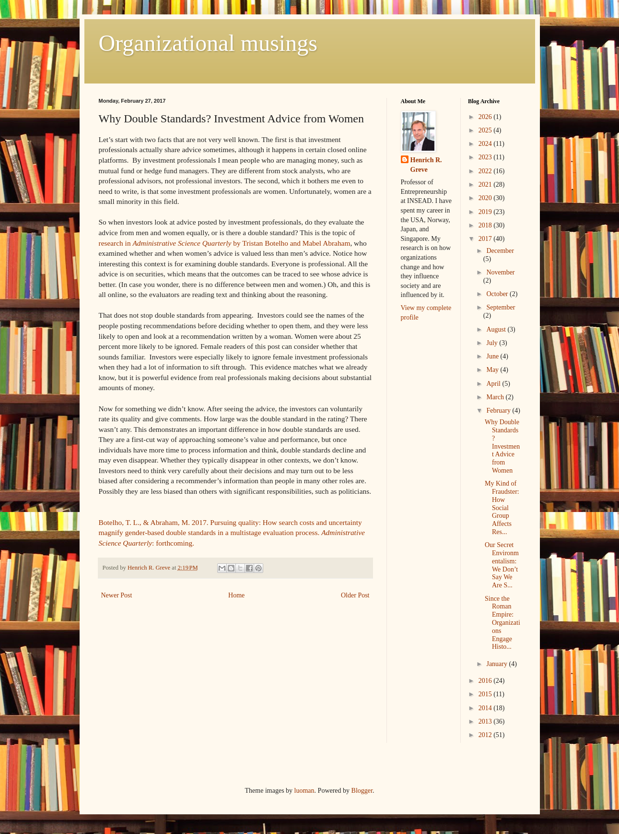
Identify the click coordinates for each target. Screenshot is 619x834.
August (496, 329)
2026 (486, 116)
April (494, 383)
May (493, 369)
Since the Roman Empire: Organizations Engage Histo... (502, 623)
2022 (486, 171)
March (495, 397)
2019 (486, 211)
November (500, 272)
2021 (486, 184)
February (499, 410)
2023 (486, 157)
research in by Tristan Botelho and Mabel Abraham (224, 243)
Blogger (362, 790)
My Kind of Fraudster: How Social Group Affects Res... (502, 508)
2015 (486, 694)
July (492, 342)
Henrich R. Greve (426, 164)
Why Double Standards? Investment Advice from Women (502, 446)
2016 (486, 680)
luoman (304, 790)
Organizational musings (208, 43)
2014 (486, 708)
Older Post (355, 595)
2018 (486, 225)
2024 (486, 143)
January (497, 663)
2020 (486, 198)
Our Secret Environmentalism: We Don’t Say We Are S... (502, 565)
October (498, 294)
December (500, 250)
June (493, 356)
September (500, 307)
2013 (486, 721)
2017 (486, 238)
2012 (486, 735)
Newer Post (116, 595)
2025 (486, 130)
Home (236, 595)
